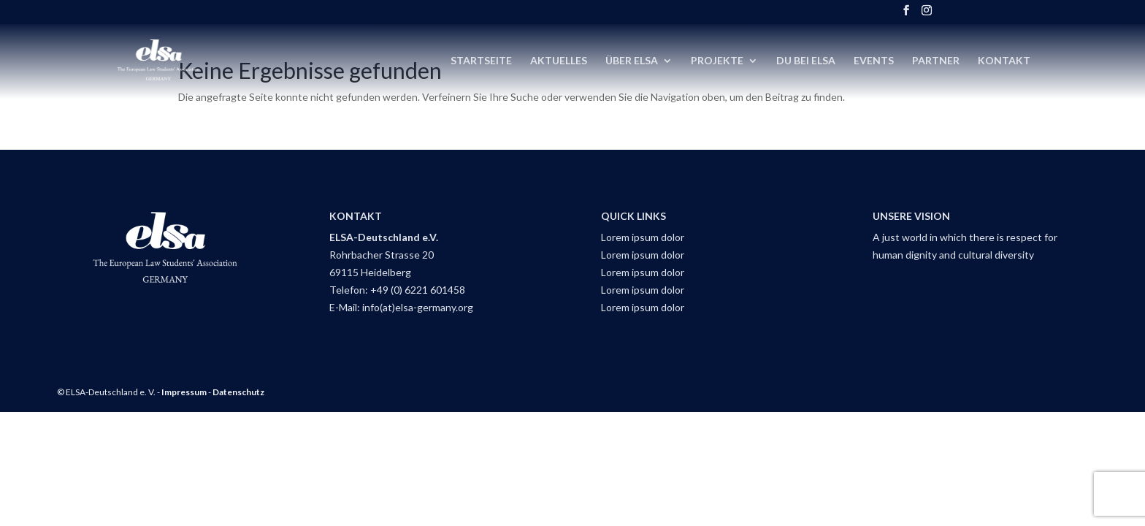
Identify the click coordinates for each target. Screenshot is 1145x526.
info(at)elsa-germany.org (417, 307)
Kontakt (1004, 61)
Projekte (717, 61)
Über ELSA (631, 61)
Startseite (481, 61)
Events (874, 61)
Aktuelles (558, 61)
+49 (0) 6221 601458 (417, 289)
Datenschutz (238, 391)
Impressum (184, 391)
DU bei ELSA (805, 61)
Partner (936, 61)
